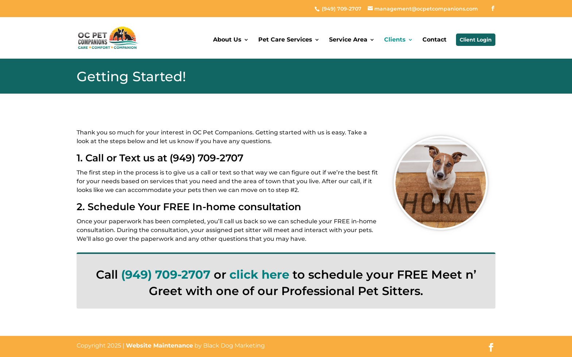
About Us (227, 40)
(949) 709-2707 (165, 274)
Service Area (348, 40)
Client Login (476, 39)
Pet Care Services (285, 40)
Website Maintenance (159, 345)
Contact (434, 40)
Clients (395, 40)
